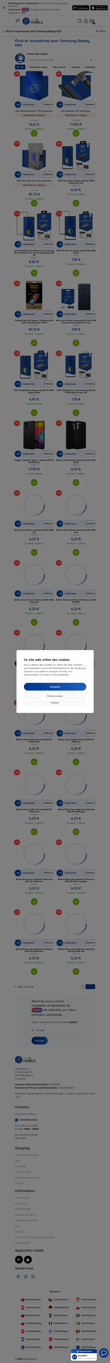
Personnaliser (55, 696)
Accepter (55, 686)
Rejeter (55, 702)
